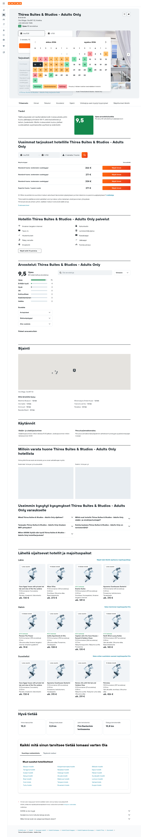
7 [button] (56, 59)
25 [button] (40, 75)
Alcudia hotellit (63, 776)
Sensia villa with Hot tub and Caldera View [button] (85, 684)
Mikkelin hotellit (97, 767)
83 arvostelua (32, 26)
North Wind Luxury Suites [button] (112, 636)
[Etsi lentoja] (4, 10)
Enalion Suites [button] (80, 589)
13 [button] (51, 64)
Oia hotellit (110, 830)
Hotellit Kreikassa (54, 830)
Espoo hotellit (96, 770)
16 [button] (67, 64)
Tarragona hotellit (29, 770)
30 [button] (67, 75)
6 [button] (51, 59)
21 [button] (56, 70)
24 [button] (35, 75)
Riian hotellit (27, 779)
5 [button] (45, 59)
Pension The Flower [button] (26, 636)
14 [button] (56, 64)
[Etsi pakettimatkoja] (4, 24)
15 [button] (61, 64)
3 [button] (35, 59)
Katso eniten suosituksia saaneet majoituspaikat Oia (112, 656)
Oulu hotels (27, 782)
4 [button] (40, 59)
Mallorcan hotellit (63, 779)
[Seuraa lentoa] (4, 35)
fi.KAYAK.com (22, 830)
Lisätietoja (110, 195)
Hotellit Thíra (100, 830)
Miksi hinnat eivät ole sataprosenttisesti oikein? (75, 819)
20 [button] (51, 70)
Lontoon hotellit (97, 779)
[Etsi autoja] (4, 19)
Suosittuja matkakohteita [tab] (31, 753)
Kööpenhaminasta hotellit (66, 767)
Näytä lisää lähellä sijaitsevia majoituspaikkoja (114, 560)
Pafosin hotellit (97, 773)
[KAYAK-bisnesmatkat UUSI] (4, 39)
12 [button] (46, 64)
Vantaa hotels (96, 782)
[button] (3, 3)
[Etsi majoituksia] (4, 15)
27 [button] (51, 75)
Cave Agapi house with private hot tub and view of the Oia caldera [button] (31, 588)
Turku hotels (27, 785)
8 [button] (61, 59)
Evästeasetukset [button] (23, 205)
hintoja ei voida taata (70, 804)
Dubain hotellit (28, 773)
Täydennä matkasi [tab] (49, 753)
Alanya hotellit (28, 776)
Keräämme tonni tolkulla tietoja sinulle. (75, 815)
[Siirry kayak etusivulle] (15, 3)
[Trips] (4, 46)
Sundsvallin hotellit (98, 776)
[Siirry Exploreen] (4, 30)
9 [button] (66, 59)
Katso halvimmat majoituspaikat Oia (118, 607)
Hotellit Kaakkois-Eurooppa (85, 830)
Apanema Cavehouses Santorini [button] (114, 587)
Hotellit (31, 830)
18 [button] (40, 70)
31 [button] (35, 80)
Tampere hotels (63, 782)
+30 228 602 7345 (25, 23)
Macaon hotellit (28, 767)
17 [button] (35, 70)
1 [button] (61, 54)
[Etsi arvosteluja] (87, 272)
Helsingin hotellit (63, 773)
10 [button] (35, 64)
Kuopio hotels (96, 785)
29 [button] (62, 75)
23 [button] (67, 70)
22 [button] (62, 70)
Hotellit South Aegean (68, 830)
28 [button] (56, 75)
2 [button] (66, 54)
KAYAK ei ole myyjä (75, 811)
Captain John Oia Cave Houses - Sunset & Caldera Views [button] (87, 637)
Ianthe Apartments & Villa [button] (56, 636)
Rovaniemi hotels (63, 785)
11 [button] (40, 64)
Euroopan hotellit (41, 830)
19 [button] (46, 70)
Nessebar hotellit (63, 770)
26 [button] (46, 75)
